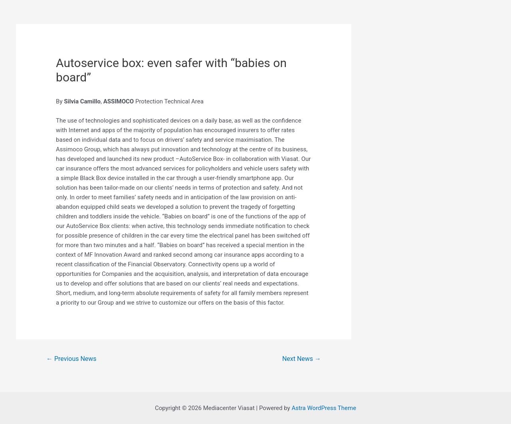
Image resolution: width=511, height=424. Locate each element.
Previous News (71, 359)
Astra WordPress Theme (323, 408)
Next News (301, 359)
